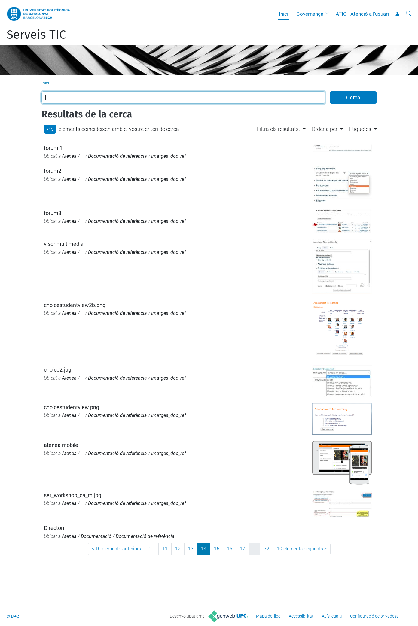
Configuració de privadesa (374, 616)
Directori (54, 528)
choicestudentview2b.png (74, 305)
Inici (283, 14)
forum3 (52, 213)
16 (229, 549)
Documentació (96, 536)
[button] (328, 13)
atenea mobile (61, 445)
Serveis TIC (36, 35)
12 (178, 549)
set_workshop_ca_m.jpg (72, 495)
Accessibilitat (301, 616)
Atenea (69, 156)
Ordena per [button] (324, 129)
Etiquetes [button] (360, 129)
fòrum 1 (53, 148)
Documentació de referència (117, 156)
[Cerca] (408, 13)
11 (165, 549)
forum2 (52, 171)
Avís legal (330, 616)
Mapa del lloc (268, 616)
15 (216, 549)
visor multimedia (64, 244)
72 (266, 549)
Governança (309, 14)
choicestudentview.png (71, 407)
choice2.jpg (57, 369)
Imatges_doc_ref (168, 156)
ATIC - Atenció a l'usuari (362, 14)
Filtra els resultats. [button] (278, 129)
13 (191, 549)
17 (242, 549)
